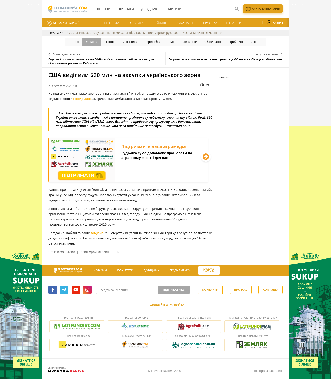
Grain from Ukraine (62, 252)
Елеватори (233, 23)
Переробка (111, 23)
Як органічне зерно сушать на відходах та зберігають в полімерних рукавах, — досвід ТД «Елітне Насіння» (144, 33)
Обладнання (184, 23)
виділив (97, 233)
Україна (91, 42)
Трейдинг (159, 23)
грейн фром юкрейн (94, 252)
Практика (210, 23)
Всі (77, 42)
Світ (253, 42)
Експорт (110, 42)
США (116, 252)
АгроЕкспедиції (62, 23)
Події (171, 42)
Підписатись (174, 290)
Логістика (135, 23)
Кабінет (276, 22)
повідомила (82, 99)
